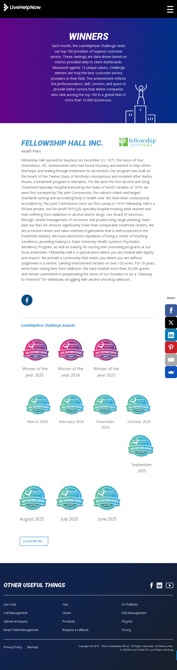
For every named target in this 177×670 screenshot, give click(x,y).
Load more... (34, 541)
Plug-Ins (127, 621)
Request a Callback (75, 630)
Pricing (126, 630)
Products (69, 621)
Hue (65, 604)
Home (67, 613)
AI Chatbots (130, 604)
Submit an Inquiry (15, 621)
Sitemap (32, 647)
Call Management (15, 613)
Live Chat (10, 604)
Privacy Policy (13, 647)
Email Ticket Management (21, 630)
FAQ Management (134, 613)
